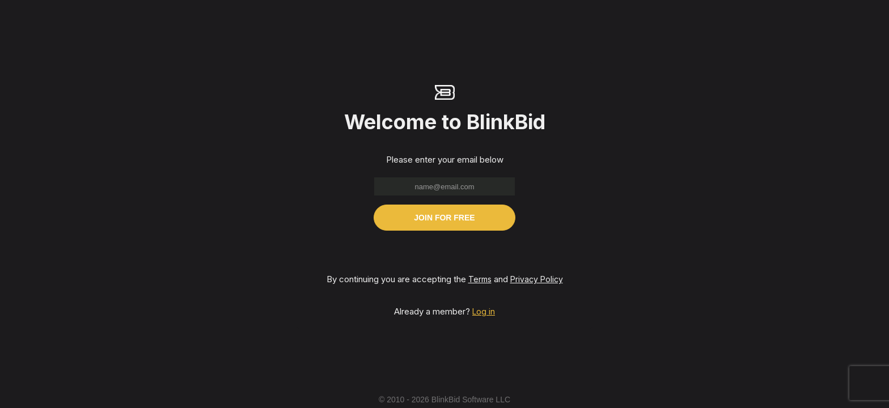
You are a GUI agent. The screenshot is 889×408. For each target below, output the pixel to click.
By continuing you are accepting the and (445, 279)
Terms (480, 279)
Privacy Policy (536, 279)
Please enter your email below (444, 159)
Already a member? (444, 311)
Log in (483, 311)
